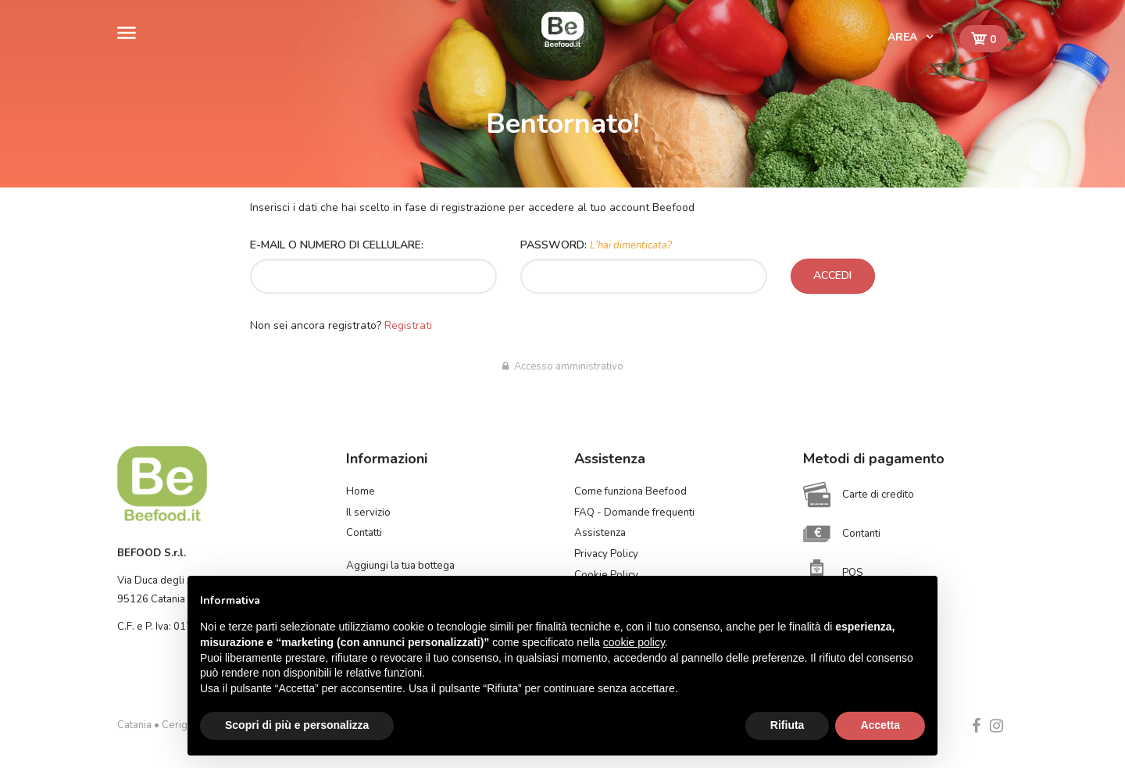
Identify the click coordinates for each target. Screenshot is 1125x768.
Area (904, 37)
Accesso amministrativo (562, 366)
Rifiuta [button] (787, 725)
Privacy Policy (606, 554)
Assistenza (600, 533)
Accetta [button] (880, 725)
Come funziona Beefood (630, 491)
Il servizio (368, 512)
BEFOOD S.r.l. (151, 553)
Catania (134, 725)
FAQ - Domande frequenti (634, 512)
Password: (596, 245)
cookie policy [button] (634, 642)
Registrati (408, 325)
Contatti (364, 533)
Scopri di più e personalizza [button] (297, 725)
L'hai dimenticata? (631, 245)
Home (360, 491)
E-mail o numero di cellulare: (336, 245)
